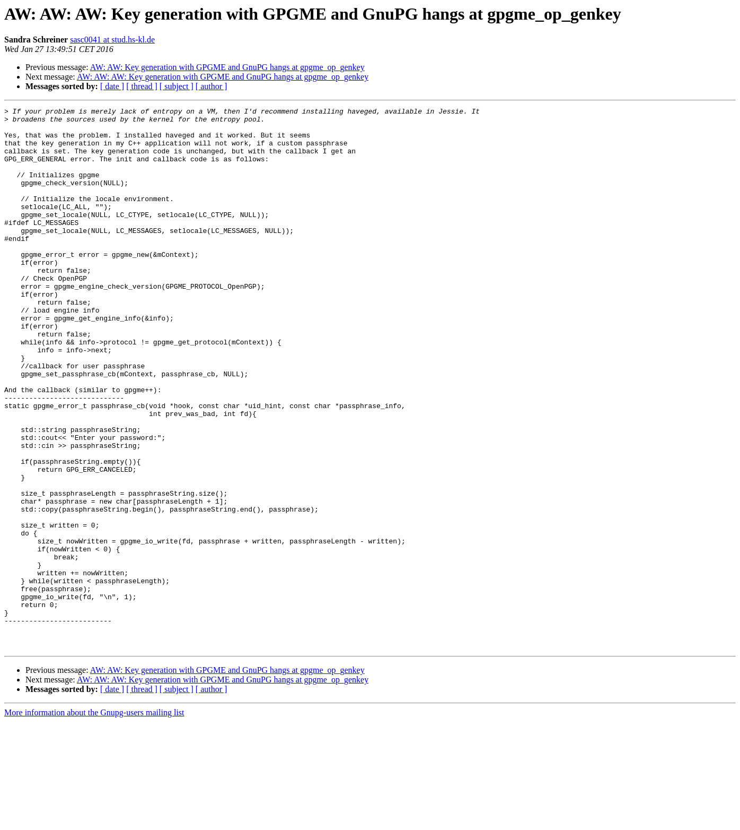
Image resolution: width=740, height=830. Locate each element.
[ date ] (112, 86)
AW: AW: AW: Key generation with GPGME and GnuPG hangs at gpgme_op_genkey (222, 76)
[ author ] (211, 86)
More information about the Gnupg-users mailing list (94, 820)
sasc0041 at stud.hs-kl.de (112, 39)
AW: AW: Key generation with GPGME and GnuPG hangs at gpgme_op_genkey (227, 67)
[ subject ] (176, 86)
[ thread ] (141, 86)
